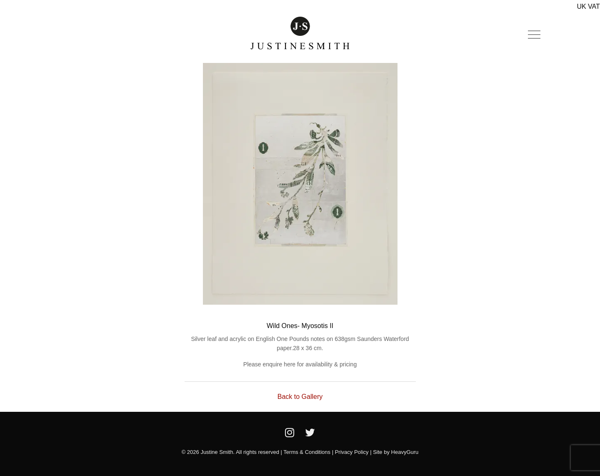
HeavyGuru (405, 452)
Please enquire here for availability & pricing (300, 364)
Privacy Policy (352, 452)
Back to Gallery (300, 396)
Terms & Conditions (306, 452)
